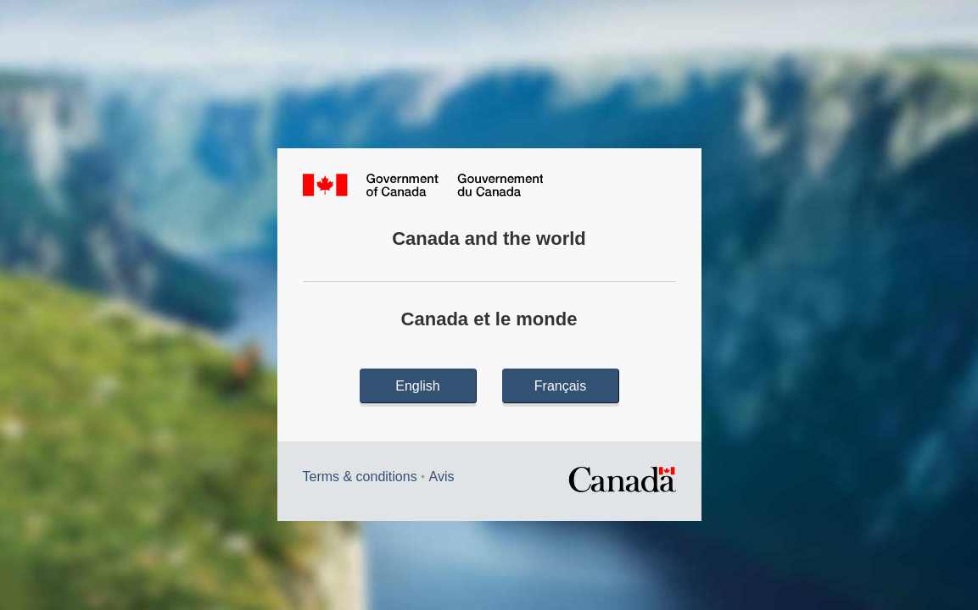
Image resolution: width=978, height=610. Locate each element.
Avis (442, 476)
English (417, 386)
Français (560, 386)
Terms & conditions (360, 476)
